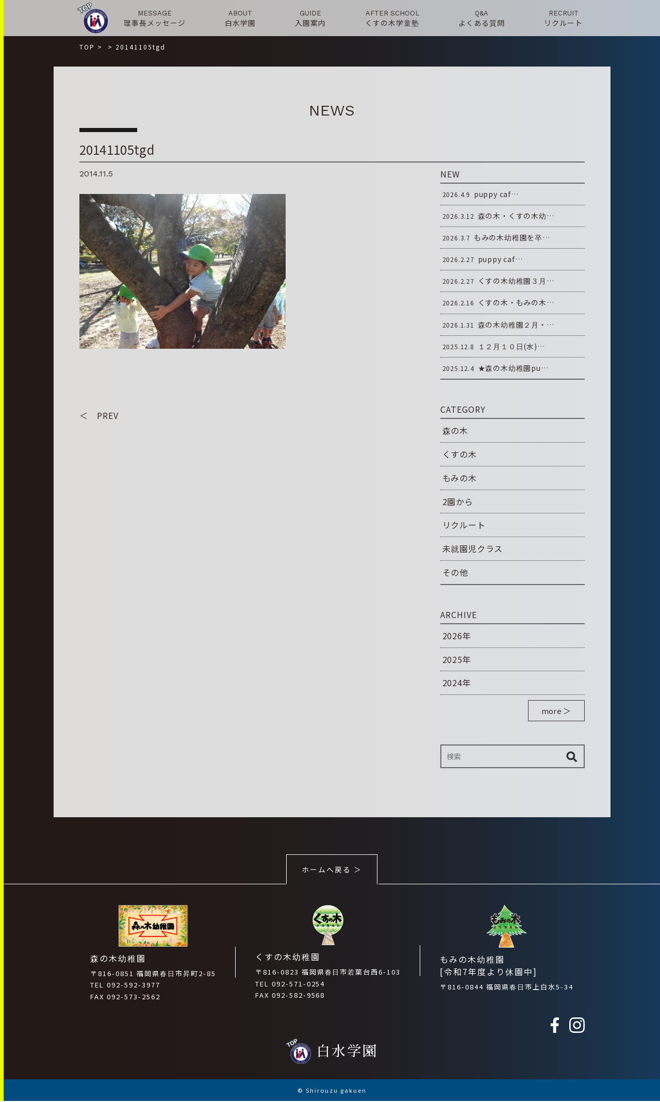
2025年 (456, 659)
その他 (455, 572)
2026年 (456, 635)
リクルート (464, 524)
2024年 (456, 682)
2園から (457, 501)
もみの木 (459, 478)
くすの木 (459, 454)
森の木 (455, 430)
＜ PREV (99, 416)
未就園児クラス (472, 548)
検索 (572, 756)
